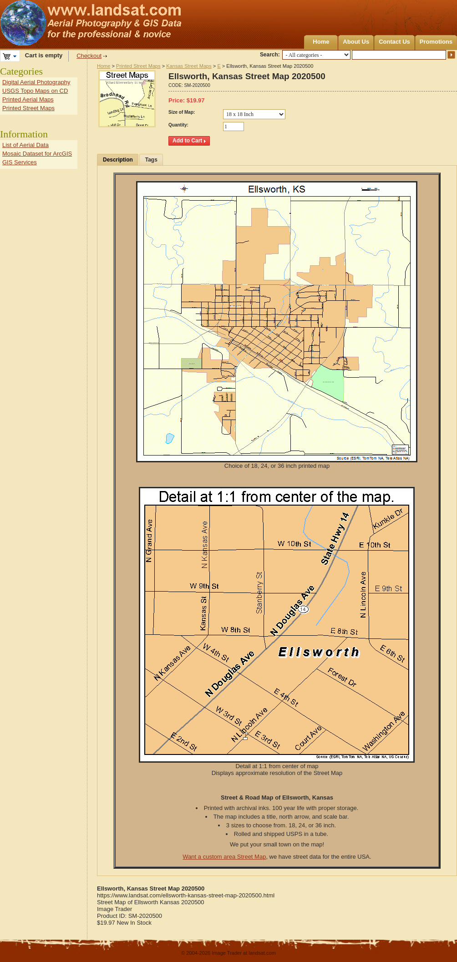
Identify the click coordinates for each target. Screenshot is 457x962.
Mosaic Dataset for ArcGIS (37, 153)
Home (321, 41)
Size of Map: (181, 112)
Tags (151, 160)
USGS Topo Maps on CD (35, 90)
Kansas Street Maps (188, 66)
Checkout (89, 55)
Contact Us (394, 41)
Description (118, 160)
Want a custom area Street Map (224, 856)
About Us (356, 41)
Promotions (436, 41)
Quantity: (178, 124)
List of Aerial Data (25, 145)
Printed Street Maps (138, 66)
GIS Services (19, 162)
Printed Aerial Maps (28, 99)
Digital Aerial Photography (36, 82)
